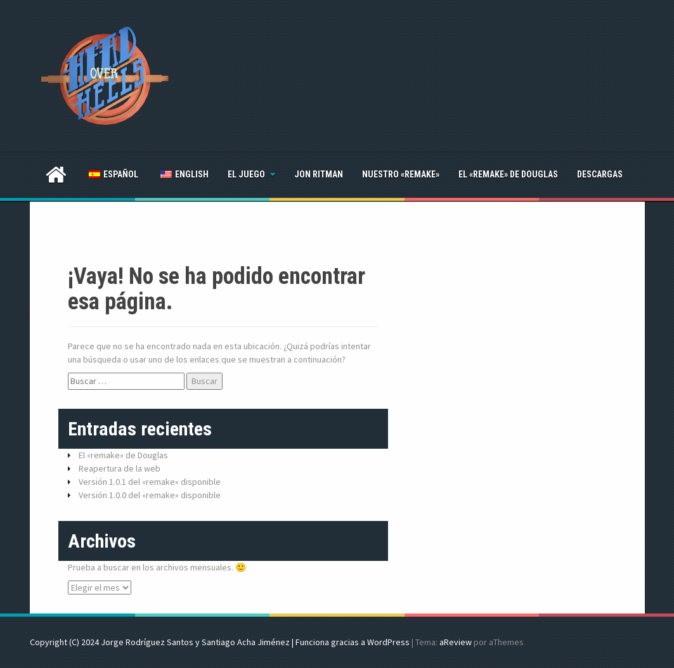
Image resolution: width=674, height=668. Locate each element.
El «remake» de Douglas (508, 174)
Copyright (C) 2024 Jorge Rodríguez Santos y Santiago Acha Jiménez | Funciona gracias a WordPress (220, 642)
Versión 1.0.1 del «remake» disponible (150, 481)
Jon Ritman (318, 174)
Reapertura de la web (119, 468)
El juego (246, 174)
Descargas (600, 174)
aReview (455, 642)
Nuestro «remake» (400, 174)
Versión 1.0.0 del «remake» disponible (150, 495)
